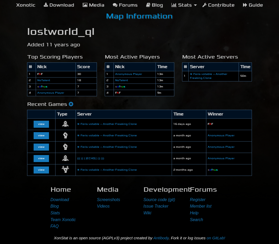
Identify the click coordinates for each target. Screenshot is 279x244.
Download (60, 199)
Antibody (161, 238)
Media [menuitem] (93, 5)
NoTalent (43, 80)
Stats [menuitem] (181, 5)
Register (198, 199)
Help (194, 213)
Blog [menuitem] (154, 5)
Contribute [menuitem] (218, 5)
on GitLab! (216, 238)
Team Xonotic (63, 219)
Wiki (147, 213)
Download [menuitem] (59, 5)
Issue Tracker (156, 206)
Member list (201, 206)
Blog (55, 206)
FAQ (55, 226)
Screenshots (108, 199)
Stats (55, 213)
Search (196, 219)
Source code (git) (159, 199)
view (41, 124)
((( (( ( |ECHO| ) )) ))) (90, 158)
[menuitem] (26, 5)
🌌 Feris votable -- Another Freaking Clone (107, 124)
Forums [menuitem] (125, 5)
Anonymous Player (50, 92)
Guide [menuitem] (253, 5)
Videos (103, 206)
